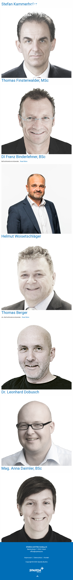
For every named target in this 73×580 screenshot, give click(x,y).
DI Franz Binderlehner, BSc (23, 157)
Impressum (28, 558)
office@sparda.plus (36, 551)
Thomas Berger (14, 312)
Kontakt (46, 558)
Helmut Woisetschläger (21, 236)
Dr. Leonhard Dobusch (20, 392)
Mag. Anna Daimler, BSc (21, 468)
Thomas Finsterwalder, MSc (25, 80)
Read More (23, 161)
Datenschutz (38, 558)
